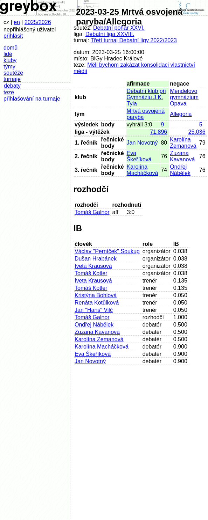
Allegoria (181, 114)
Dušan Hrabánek (96, 259)
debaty (12, 86)
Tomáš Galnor (92, 212)
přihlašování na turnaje (32, 99)
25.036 (197, 132)
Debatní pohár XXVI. (119, 28)
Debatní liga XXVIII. (109, 34)
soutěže (13, 73)
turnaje (12, 79)
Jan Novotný (142, 143)
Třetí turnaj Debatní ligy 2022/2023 (134, 40)
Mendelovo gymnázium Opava (184, 97)
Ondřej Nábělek (180, 170)
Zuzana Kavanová (182, 156)
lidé (8, 54)
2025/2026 (38, 22)
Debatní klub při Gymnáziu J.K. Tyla (146, 97)
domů (11, 48)
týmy (9, 66)
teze (9, 92)
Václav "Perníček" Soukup (107, 251)
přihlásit (13, 36)
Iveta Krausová (93, 266)
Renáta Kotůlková (97, 303)
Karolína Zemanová (183, 143)
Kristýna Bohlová (96, 295)
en (17, 22)
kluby (10, 60)
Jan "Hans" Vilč (94, 310)
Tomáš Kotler (91, 273)
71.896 (158, 132)
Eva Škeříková (139, 156)
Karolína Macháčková (142, 170)
